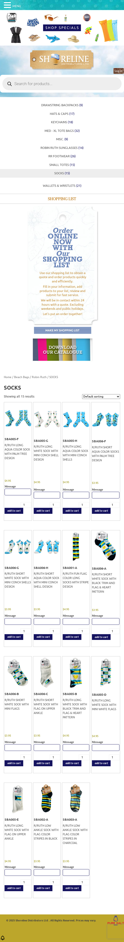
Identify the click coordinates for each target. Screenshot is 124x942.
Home (7, 377)
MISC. (62, 139)
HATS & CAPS (62, 114)
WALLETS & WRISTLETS (62, 186)
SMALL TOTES (62, 165)
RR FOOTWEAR (62, 156)
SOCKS (62, 173)
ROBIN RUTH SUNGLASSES (62, 148)
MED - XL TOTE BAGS (62, 131)
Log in (119, 71)
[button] (2, 939)
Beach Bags (21, 377)
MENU (16, 6)
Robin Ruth (39, 377)
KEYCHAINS (62, 122)
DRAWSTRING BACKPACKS (62, 105)
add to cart (14, 511)
